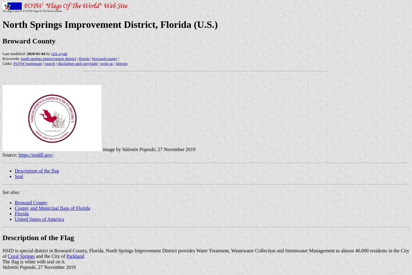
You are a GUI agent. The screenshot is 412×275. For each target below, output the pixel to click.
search (50, 63)
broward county (104, 58)
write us (106, 63)
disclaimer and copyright (77, 63)
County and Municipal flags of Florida (52, 208)
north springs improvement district (48, 58)
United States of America (39, 219)
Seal (19, 176)
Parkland (75, 256)
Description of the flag (37, 170)
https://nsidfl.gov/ (36, 155)
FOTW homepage (27, 63)
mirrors (121, 63)
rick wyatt (59, 53)
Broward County (31, 202)
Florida (22, 213)
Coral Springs (21, 256)
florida (84, 58)
